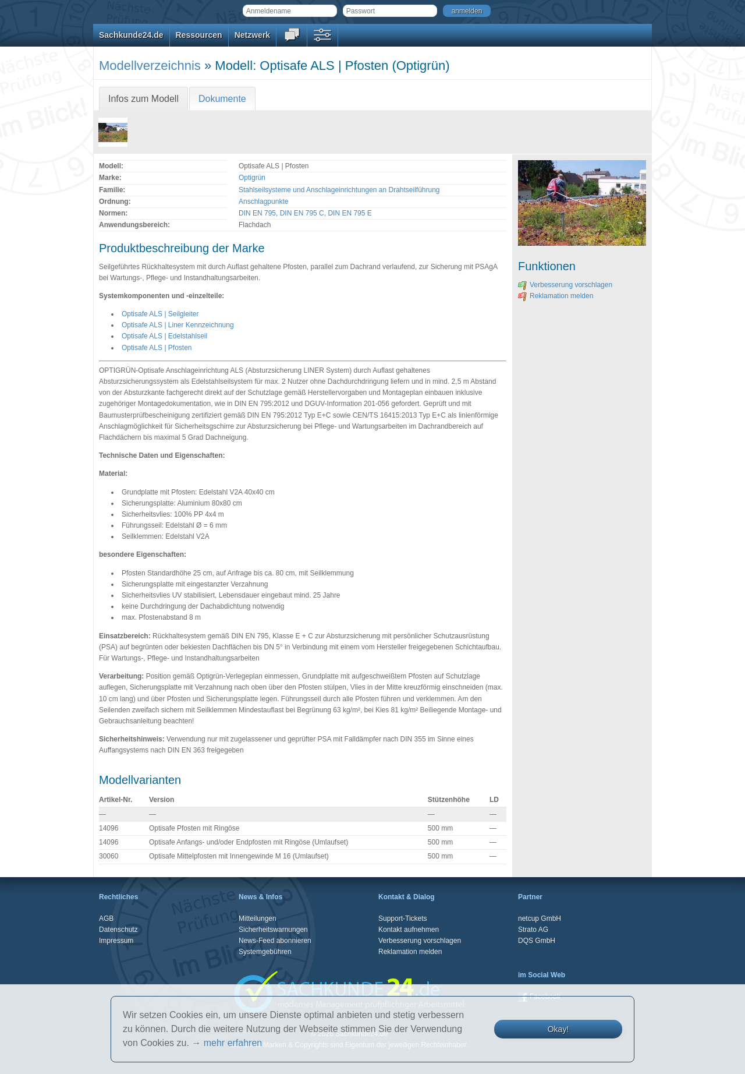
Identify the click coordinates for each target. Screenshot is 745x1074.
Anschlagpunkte (263, 201)
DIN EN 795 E (349, 213)
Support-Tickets (402, 918)
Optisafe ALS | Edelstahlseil (164, 336)
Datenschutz (118, 929)
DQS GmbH (536, 941)
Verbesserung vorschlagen (565, 285)
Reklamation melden (555, 296)
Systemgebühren (265, 952)
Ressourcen (199, 35)
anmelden (467, 11)
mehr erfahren (233, 1043)
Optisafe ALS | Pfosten (157, 348)
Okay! (558, 1029)
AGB (106, 918)
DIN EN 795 (257, 213)
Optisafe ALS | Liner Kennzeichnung (178, 325)
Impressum (116, 941)
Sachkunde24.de (131, 35)
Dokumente (222, 99)
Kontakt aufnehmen (408, 929)
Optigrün (252, 178)
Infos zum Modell (143, 99)
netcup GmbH (539, 918)
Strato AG (533, 929)
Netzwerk (252, 35)
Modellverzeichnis (150, 65)
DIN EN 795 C (302, 213)
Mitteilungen (257, 918)
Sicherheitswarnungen (273, 929)
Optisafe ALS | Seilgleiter (160, 314)
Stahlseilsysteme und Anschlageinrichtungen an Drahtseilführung (339, 190)
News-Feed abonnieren (275, 941)
